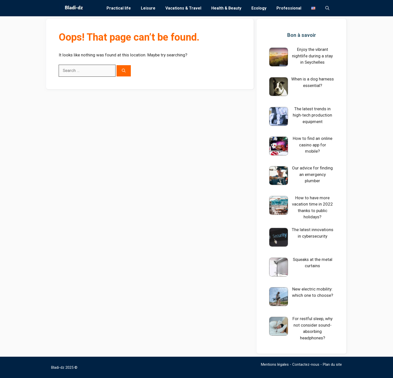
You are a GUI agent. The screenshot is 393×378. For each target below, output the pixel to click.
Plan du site (332, 364)
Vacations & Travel (183, 8)
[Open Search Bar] (327, 8)
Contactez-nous (305, 364)
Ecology (258, 8)
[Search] (124, 70)
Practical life (119, 8)
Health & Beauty (226, 8)
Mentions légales (275, 364)
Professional (288, 8)
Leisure (148, 8)
